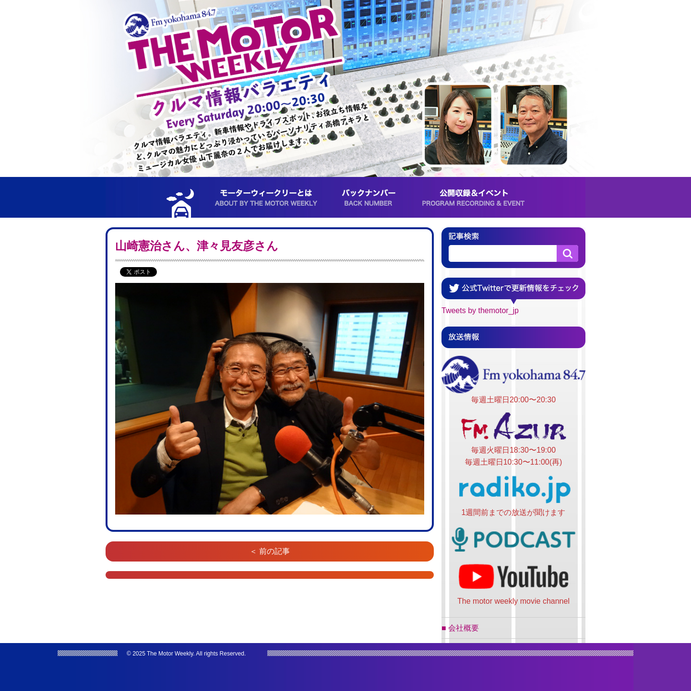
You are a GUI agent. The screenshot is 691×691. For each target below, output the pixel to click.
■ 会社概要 (460, 628)
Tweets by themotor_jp (480, 310)
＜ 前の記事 (270, 551)
